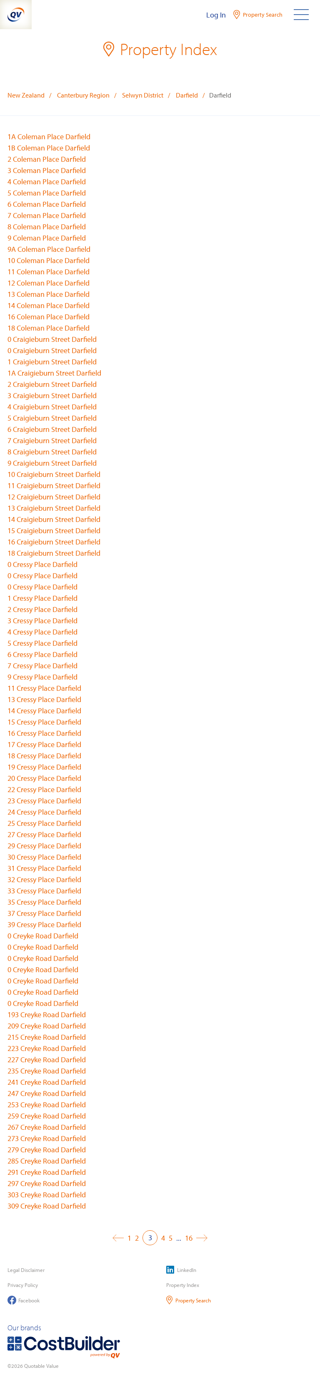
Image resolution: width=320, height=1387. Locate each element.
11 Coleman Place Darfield (49, 271)
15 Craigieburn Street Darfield (54, 530)
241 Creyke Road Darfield (47, 1082)
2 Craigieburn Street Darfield (52, 384)
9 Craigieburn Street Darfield (52, 463)
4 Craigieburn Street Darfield (52, 406)
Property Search (188, 1300)
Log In (216, 15)
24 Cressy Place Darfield (44, 812)
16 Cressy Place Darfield (44, 733)
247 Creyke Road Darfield (47, 1093)
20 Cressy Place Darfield (44, 778)
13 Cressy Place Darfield (44, 699)
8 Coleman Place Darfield (47, 226)
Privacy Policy (23, 1285)
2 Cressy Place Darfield (43, 609)
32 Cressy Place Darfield (44, 879)
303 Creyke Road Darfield (47, 1194)
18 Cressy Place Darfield (44, 755)
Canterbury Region (83, 95)
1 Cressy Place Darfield (43, 598)
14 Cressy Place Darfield (44, 710)
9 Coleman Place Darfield (47, 238)
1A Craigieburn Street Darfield (54, 373)
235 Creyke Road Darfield (47, 1071)
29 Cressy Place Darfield (44, 845)
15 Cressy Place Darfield (44, 722)
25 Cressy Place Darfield (44, 823)
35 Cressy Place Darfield (44, 902)
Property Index (182, 1285)
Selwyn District (142, 95)
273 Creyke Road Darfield (47, 1138)
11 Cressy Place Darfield (44, 688)
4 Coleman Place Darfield (47, 181)
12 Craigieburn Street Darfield (54, 497)
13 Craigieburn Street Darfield (54, 508)
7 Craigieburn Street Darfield (52, 440)
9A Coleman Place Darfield (49, 249)
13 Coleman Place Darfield (49, 294)
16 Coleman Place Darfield (49, 316)
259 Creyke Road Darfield (47, 1116)
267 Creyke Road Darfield (47, 1127)
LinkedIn (181, 1269)
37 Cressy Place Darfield (44, 913)
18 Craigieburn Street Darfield (54, 553)
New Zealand (26, 95)
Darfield (187, 95)
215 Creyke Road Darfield (47, 1037)
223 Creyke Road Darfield (47, 1048)
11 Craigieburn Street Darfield (54, 485)
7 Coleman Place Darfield (47, 215)
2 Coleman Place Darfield (47, 159)
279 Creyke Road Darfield (47, 1149)
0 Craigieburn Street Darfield (52, 339)
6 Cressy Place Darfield (43, 654)
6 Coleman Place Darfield (47, 204)
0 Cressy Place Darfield (43, 564)
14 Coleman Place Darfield (49, 305)
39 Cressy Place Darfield (44, 924)
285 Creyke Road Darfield (47, 1161)
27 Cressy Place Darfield (44, 834)
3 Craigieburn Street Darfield (52, 395)
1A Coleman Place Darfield (49, 136)
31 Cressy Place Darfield (44, 868)
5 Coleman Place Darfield (47, 193)
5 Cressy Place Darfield (43, 643)
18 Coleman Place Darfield (49, 328)
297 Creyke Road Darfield (47, 1183)
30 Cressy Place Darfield (44, 857)
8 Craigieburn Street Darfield (52, 451)
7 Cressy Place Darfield (43, 665)
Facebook (24, 1300)
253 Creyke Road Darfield (47, 1104)
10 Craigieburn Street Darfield (54, 474)
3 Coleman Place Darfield (47, 170)
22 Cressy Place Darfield (44, 789)
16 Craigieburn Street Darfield (54, 542)
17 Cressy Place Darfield (44, 744)
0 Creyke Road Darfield (43, 936)
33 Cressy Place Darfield (44, 890)
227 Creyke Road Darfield (47, 1059)
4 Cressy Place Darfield (43, 632)
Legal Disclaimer (26, 1270)
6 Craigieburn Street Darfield (52, 429)
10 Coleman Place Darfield (49, 260)
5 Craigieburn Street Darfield (52, 418)
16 (188, 1238)
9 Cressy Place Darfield (43, 677)
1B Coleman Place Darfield (49, 148)
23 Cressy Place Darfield (44, 800)
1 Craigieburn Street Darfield (52, 361)
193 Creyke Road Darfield (47, 1014)
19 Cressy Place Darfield (44, 767)
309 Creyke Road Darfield (47, 1206)
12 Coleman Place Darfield (49, 283)
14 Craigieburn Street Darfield (54, 519)
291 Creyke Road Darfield (47, 1172)
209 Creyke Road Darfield (47, 1026)
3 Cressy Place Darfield (43, 620)
